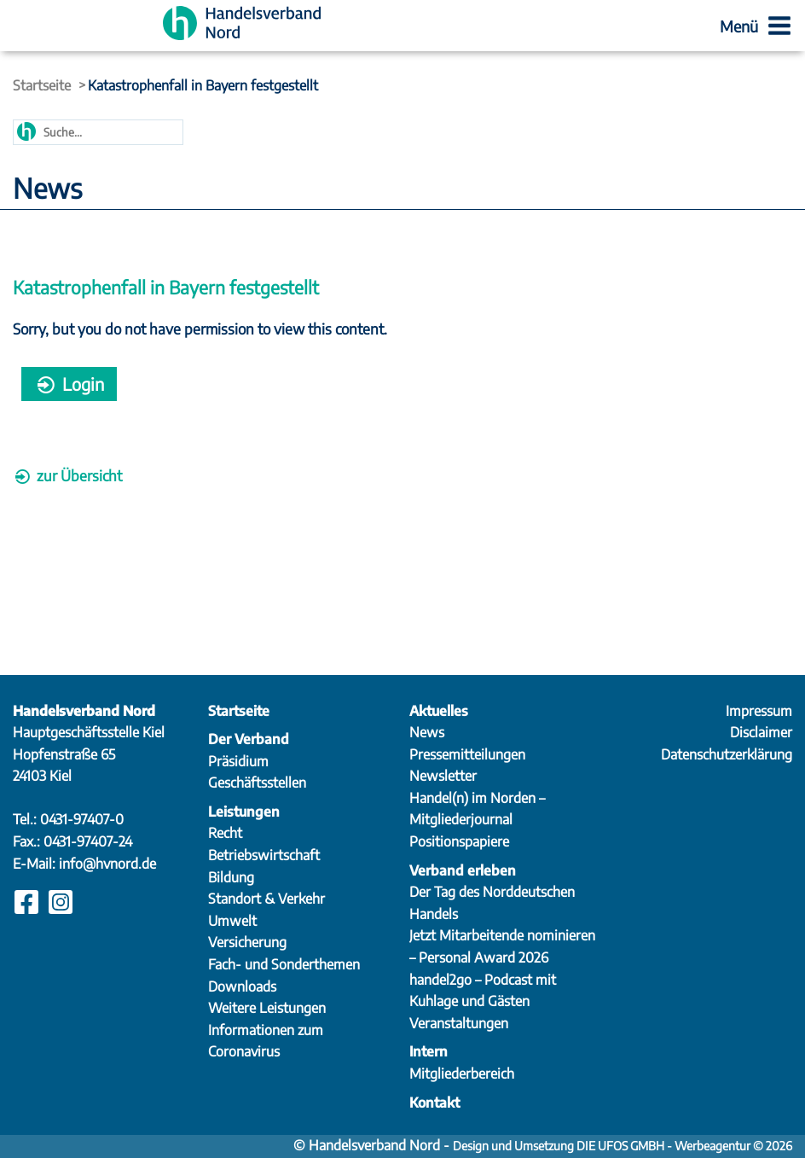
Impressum (759, 710)
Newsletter (443, 775)
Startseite (42, 85)
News (426, 732)
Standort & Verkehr (266, 898)
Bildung (231, 877)
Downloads (242, 986)
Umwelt (232, 920)
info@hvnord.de (107, 863)
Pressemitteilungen (467, 754)
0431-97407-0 (82, 819)
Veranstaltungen (458, 1023)
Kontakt (434, 1102)
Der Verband (248, 739)
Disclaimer (761, 732)
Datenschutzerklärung (726, 754)
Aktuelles (438, 710)
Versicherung (247, 942)
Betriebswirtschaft (264, 855)
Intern (428, 1051)
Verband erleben (462, 870)
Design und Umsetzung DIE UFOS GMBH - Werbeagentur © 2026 (622, 1145)
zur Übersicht (67, 475)
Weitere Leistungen (267, 1007)
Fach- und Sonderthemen (284, 964)
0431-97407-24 (87, 841)
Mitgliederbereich (461, 1073)
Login (69, 383)
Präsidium (238, 761)
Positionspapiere (459, 841)
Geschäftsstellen (257, 782)
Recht (225, 832)
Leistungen (244, 811)
